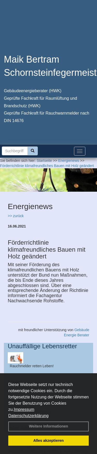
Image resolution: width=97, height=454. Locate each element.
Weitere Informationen (48, 426)
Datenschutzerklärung (28, 415)
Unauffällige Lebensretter (42, 346)
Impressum (24, 409)
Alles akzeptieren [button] (48, 440)
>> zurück (16, 216)
